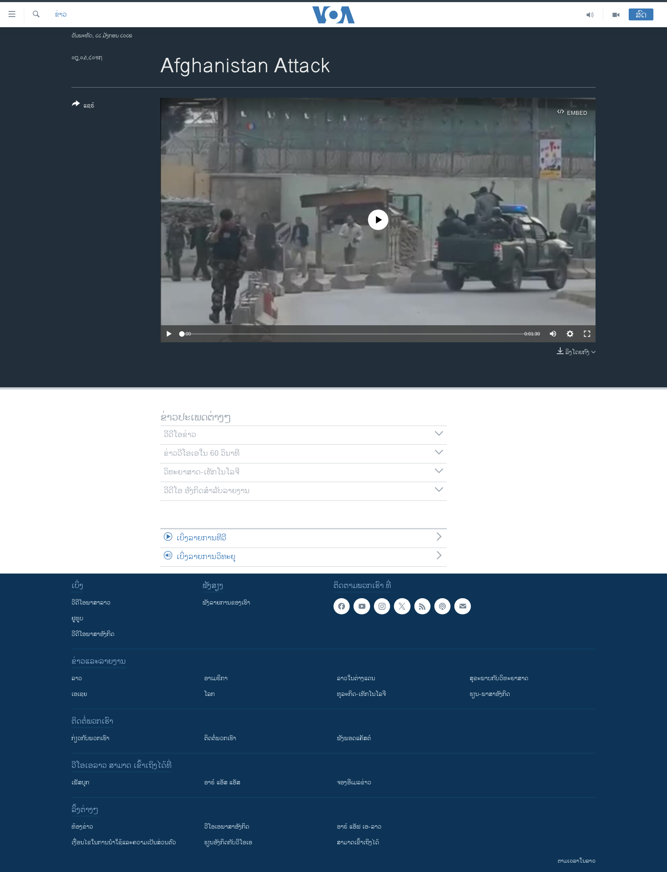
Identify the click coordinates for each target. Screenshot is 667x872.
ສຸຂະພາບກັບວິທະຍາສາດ (499, 678)
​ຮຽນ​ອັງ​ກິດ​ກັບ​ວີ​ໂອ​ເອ (228, 842)
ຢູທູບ (77, 618)
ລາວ (76, 678)
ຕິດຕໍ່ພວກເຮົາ (220, 738)
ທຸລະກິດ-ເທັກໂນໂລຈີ (361, 694)
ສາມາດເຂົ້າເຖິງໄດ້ (358, 842)
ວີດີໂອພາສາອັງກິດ (92, 634)
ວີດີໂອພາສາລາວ (91, 602)
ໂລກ (209, 694)
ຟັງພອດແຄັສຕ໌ (354, 738)
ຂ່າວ (61, 15)
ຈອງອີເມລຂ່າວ (354, 782)
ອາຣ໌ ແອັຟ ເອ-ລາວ (359, 826)
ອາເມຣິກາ (216, 678)
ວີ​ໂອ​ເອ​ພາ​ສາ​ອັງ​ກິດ (226, 826)
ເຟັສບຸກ (80, 782)
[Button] (83, 106)
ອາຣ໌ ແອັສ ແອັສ (222, 782)
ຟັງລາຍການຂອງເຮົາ (226, 602)
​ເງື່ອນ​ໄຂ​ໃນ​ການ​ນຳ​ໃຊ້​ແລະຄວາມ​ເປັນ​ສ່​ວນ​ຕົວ (123, 842)
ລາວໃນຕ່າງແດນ (356, 678)
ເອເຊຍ (79, 694)
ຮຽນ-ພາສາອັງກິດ (490, 694)
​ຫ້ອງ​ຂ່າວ (82, 826)
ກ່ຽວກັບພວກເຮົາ (90, 738)
